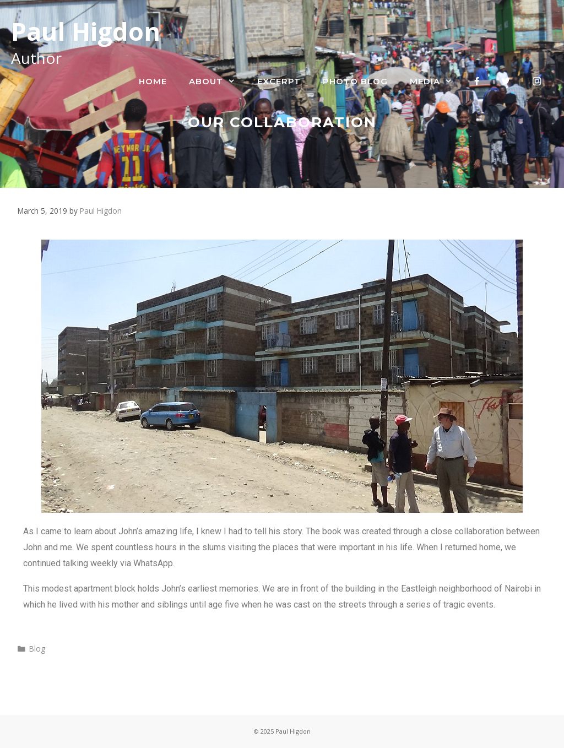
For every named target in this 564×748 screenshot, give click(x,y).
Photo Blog (355, 81)
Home (153, 81)
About (217, 81)
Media (436, 81)
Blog (37, 648)
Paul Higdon (85, 31)
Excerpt (279, 81)
